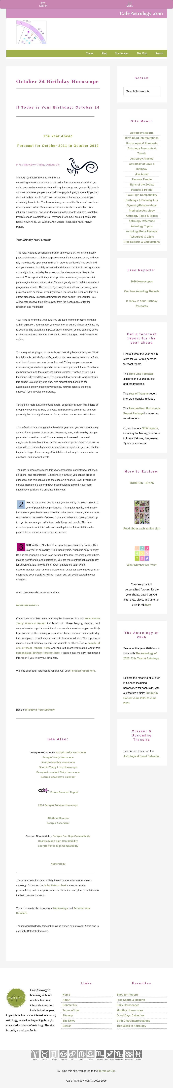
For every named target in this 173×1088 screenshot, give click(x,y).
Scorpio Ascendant (58, 823)
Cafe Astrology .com (41, 31)
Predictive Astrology (142, 210)
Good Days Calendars (131, 1015)
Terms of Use (71, 1010)
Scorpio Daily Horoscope (71, 752)
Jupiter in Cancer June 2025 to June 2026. (140, 698)
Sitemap (68, 1015)
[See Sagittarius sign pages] (109, 1061)
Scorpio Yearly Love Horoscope (58, 767)
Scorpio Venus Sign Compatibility (58, 845)
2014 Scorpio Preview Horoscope (58, 805)
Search (67, 1025)
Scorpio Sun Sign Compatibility (71, 836)
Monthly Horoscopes (130, 1010)
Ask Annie (141, 174)
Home (66, 994)
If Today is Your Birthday (40, 709)
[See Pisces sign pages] (138, 1061)
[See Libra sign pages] (90, 1061)
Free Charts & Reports (131, 999)
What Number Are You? (142, 565)
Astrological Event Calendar (141, 756)
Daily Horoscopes (128, 1005)
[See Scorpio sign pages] (99, 1061)
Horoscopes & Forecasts (142, 143)
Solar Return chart (55, 885)
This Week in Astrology (131, 1025)
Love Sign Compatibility (141, 195)
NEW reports (150, 428)
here (148, 604)
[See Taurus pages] (44, 1061)
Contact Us (70, 1005)
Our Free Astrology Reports (141, 291)
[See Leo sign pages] (72, 1061)
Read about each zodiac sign (141, 528)
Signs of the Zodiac (141, 184)
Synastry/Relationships (142, 205)
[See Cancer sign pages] (63, 1061)
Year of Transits (139, 393)
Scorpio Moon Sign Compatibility (58, 840)
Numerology (58, 863)
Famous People (142, 179)
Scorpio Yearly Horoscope (58, 757)
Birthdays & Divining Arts (142, 200)
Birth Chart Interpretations (141, 138)
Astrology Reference (142, 221)
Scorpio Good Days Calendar (58, 776)
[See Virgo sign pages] (82, 1061)
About (66, 999)
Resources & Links (142, 236)
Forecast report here (83, 670)
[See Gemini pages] (54, 1061)
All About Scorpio (57, 818)
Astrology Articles (141, 158)
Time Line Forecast (141, 373)
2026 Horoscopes (142, 281)
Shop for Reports (128, 994)
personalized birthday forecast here (38, 652)
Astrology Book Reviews (142, 231)
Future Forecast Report (64, 792)
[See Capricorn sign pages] (119, 1061)
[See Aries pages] (35, 1061)
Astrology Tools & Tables (142, 215)
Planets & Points (141, 189)
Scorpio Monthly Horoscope (58, 762)
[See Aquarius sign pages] (128, 1061)
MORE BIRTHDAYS (27, 605)
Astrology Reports (142, 132)
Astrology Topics (142, 226)
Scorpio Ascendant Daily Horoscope (58, 772)
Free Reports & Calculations (142, 241)
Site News (69, 1020)
